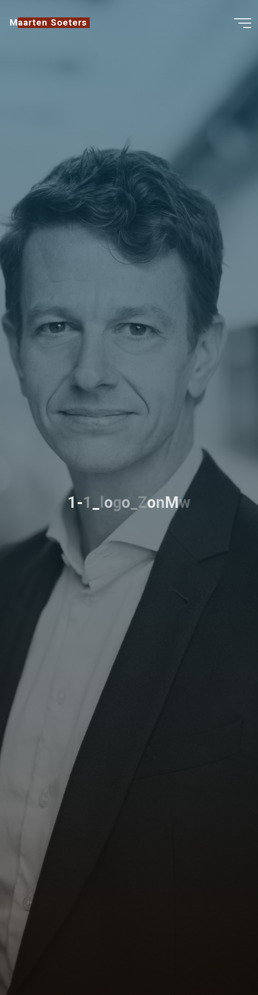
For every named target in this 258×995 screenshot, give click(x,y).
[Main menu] (242, 23)
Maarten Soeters (48, 22)
